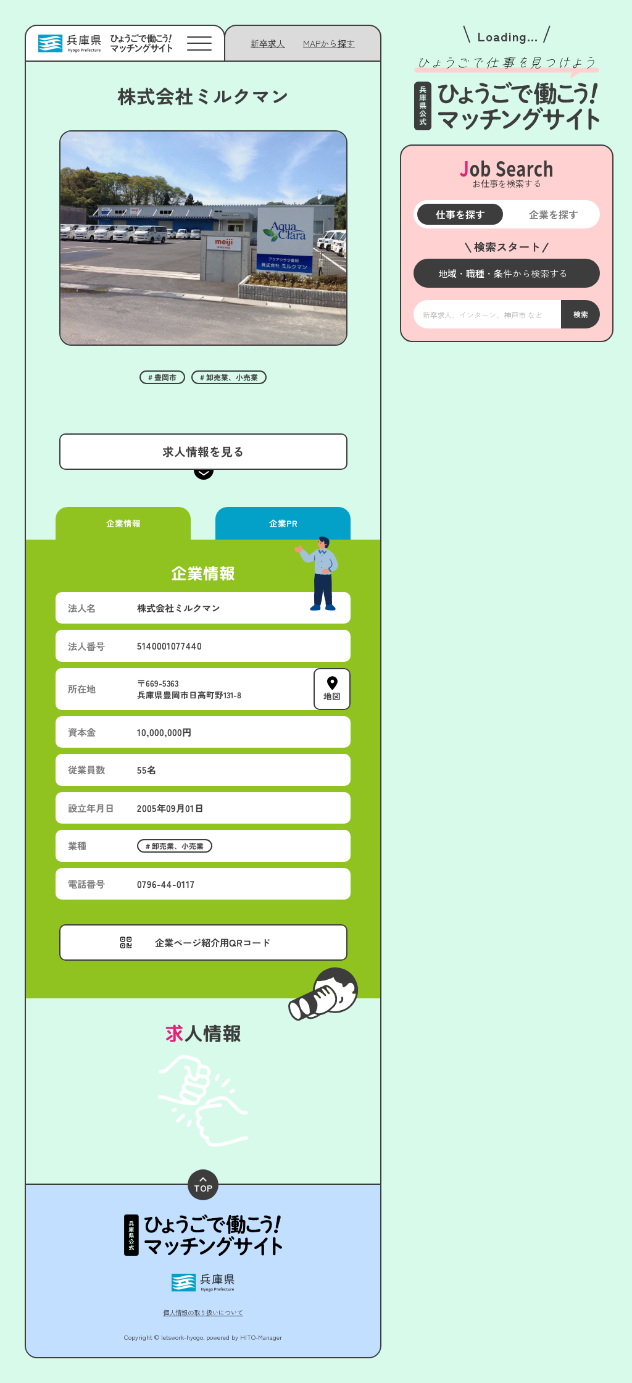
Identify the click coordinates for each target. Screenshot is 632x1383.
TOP (203, 1185)
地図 (332, 696)
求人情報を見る (203, 451)
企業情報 (123, 523)
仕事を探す (459, 214)
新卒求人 (268, 43)
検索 (580, 314)
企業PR (282, 523)
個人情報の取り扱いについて (203, 1312)
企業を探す (553, 214)
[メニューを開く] (507, 273)
